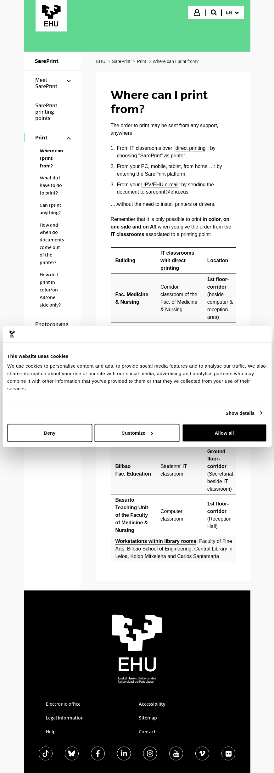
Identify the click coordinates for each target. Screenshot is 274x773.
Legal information (65, 717)
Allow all (224, 433)
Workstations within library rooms (156, 541)
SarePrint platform (165, 174)
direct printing (191, 148)
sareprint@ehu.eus (167, 192)
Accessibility (152, 704)
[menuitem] (232, 12)
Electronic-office (63, 704)
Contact (147, 731)
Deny (50, 433)
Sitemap (148, 717)
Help (51, 731)
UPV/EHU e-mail (160, 184)
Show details (240, 412)
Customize (137, 433)
